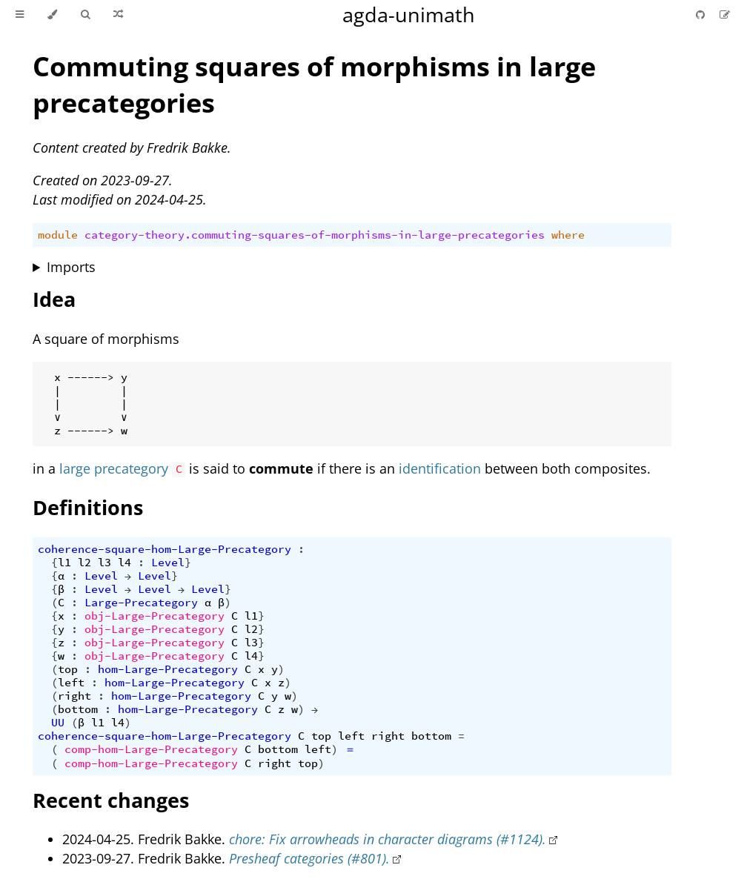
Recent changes (111, 800)
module (58, 235)
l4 (124, 562)
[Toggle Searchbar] (85, 15)
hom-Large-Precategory (168, 669)
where (568, 235)
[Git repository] (702, 14)
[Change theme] (52, 15)
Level (168, 562)
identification (440, 468)
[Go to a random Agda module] (118, 15)
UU (57, 722)
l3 (104, 562)
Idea (54, 299)
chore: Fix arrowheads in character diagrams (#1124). (387, 839)
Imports (71, 267)
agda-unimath (408, 14)
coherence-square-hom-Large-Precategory (164, 549)
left (71, 682)
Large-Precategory (141, 602)
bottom (78, 709)
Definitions (88, 507)
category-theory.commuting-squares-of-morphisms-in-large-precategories (314, 235)
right (74, 696)
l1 (64, 562)
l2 (84, 562)
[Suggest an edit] (725, 14)
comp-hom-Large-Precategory (151, 749)
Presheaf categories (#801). (309, 858)
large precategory (113, 468)
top (68, 669)
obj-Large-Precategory (154, 616)
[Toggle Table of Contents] (20, 15)
